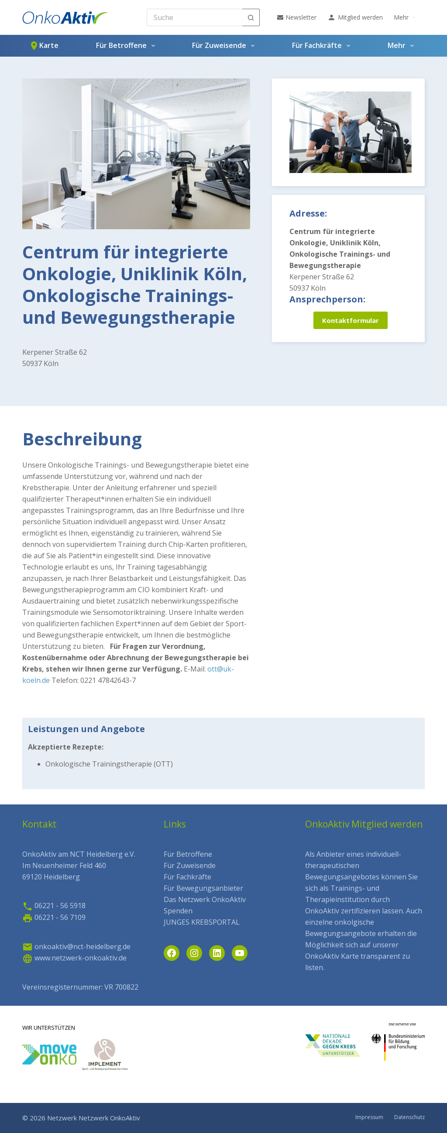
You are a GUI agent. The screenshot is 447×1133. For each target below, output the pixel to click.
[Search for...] (194, 17)
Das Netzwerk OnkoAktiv (205, 899)
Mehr (405, 17)
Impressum (369, 1117)
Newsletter (296, 17)
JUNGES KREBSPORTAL (202, 922)
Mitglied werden (355, 17)
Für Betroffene (127, 46)
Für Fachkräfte (323, 46)
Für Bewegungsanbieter (203, 888)
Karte (43, 46)
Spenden (178, 911)
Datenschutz (409, 1117)
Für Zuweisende (225, 46)
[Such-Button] (251, 17)
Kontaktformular (350, 320)
